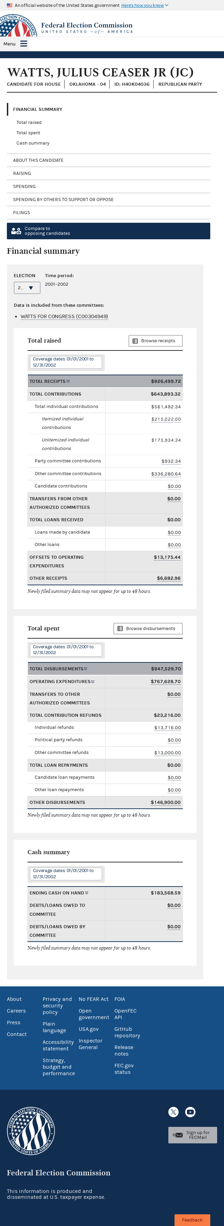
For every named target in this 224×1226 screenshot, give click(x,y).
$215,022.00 (166, 419)
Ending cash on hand (57, 893)
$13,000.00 (167, 753)
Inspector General (90, 1044)
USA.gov (89, 1029)
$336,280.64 (166, 474)
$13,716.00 (167, 728)
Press (13, 1022)
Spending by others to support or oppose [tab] (63, 199)
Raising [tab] (22, 173)
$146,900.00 (166, 802)
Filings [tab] (21, 213)
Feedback (192, 1220)
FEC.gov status (124, 1068)
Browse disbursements (150, 628)
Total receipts (48, 381)
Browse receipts (158, 341)
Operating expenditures (60, 681)
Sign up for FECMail (198, 1135)
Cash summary (32, 143)
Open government (94, 1014)
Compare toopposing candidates (47, 231)
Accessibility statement (58, 1045)
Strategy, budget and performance (59, 1067)
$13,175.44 (167, 557)
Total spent (28, 133)
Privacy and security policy (57, 1005)
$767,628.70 (166, 681)
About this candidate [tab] (38, 160)
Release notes (123, 1050)
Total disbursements (56, 669)
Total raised (29, 122)
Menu (9, 44)
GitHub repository (127, 1032)
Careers (16, 1011)
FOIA (119, 999)
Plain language (54, 1027)
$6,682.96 (169, 578)
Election (24, 276)
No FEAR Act (94, 999)
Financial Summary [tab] (37, 109)
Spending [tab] (24, 186)
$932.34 (171, 461)
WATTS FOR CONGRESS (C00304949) (64, 316)
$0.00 (174, 486)
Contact (17, 1034)
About (14, 999)
